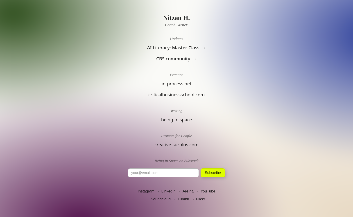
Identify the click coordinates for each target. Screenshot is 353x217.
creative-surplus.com (176, 145)
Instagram (146, 191)
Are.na (188, 191)
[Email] (163, 172)
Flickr (200, 199)
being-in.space (176, 120)
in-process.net (176, 84)
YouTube (208, 191)
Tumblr (183, 199)
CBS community (173, 59)
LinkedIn (168, 191)
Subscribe (213, 173)
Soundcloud (161, 199)
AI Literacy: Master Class (173, 48)
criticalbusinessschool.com (176, 95)
